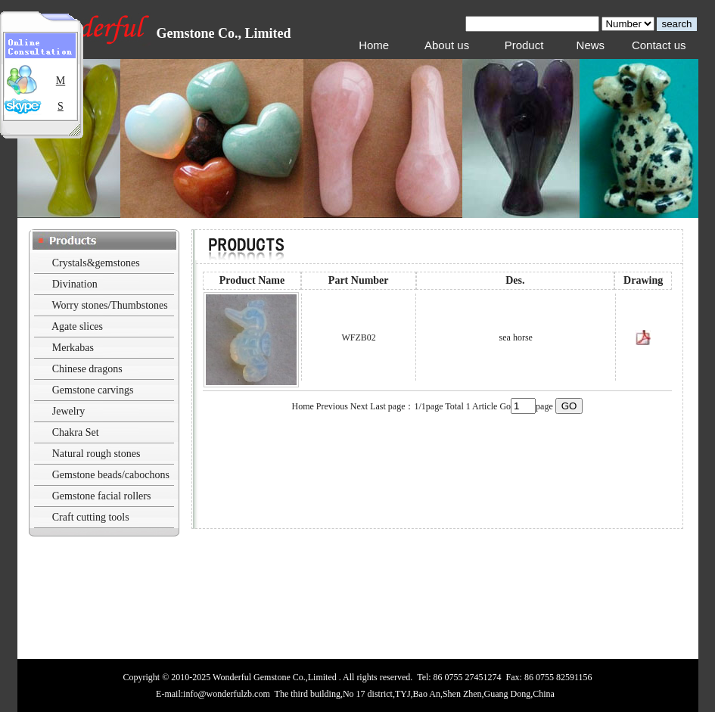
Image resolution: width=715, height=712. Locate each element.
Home (374, 45)
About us (446, 45)
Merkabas (73, 347)
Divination (75, 284)
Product (524, 45)
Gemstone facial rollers (101, 496)
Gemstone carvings (93, 390)
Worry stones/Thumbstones (110, 305)
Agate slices (77, 326)
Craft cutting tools (90, 517)
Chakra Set (75, 432)
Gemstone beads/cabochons (110, 474)
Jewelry (68, 411)
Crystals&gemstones (96, 263)
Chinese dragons (87, 369)
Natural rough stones (96, 453)
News (591, 45)
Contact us (659, 45)
